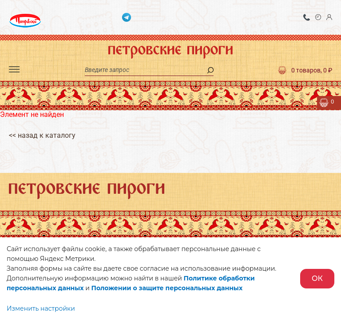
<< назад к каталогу (42, 135)
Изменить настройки (41, 308)
